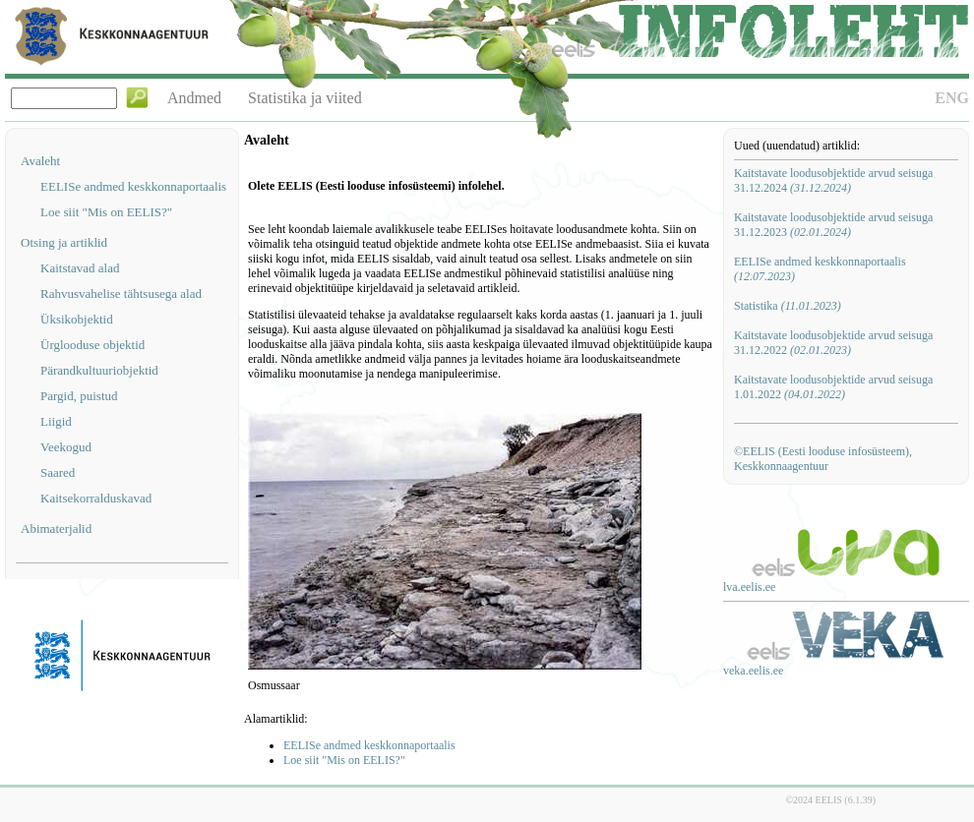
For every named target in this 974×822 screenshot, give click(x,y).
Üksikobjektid (76, 319)
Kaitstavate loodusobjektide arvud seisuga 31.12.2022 (833, 342)
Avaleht (40, 160)
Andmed (194, 97)
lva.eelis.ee (749, 587)
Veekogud (65, 447)
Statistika (787, 306)
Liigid (56, 421)
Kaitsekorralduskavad (96, 498)
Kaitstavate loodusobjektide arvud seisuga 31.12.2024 (833, 180)
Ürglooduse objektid (92, 344)
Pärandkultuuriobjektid (99, 370)
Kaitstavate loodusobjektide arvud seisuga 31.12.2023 (833, 224)
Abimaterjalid (56, 528)
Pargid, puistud (79, 395)
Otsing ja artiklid (64, 242)
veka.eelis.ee (753, 670)
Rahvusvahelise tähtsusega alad (121, 293)
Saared (57, 472)
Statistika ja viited (305, 97)
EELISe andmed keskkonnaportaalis (133, 186)
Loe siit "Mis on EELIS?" (106, 212)
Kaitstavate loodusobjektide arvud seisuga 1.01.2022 (833, 387)
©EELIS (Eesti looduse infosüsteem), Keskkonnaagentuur (823, 458)
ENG (952, 97)
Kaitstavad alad (80, 268)
